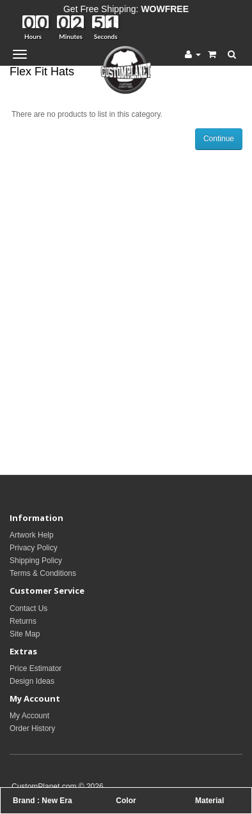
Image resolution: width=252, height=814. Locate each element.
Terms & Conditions (43, 573)
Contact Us (28, 608)
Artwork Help (32, 535)
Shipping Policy (36, 560)
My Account (29, 715)
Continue (218, 138)
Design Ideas (32, 681)
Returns (23, 621)
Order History (32, 728)
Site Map (25, 633)
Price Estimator (35, 668)
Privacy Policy (34, 547)
